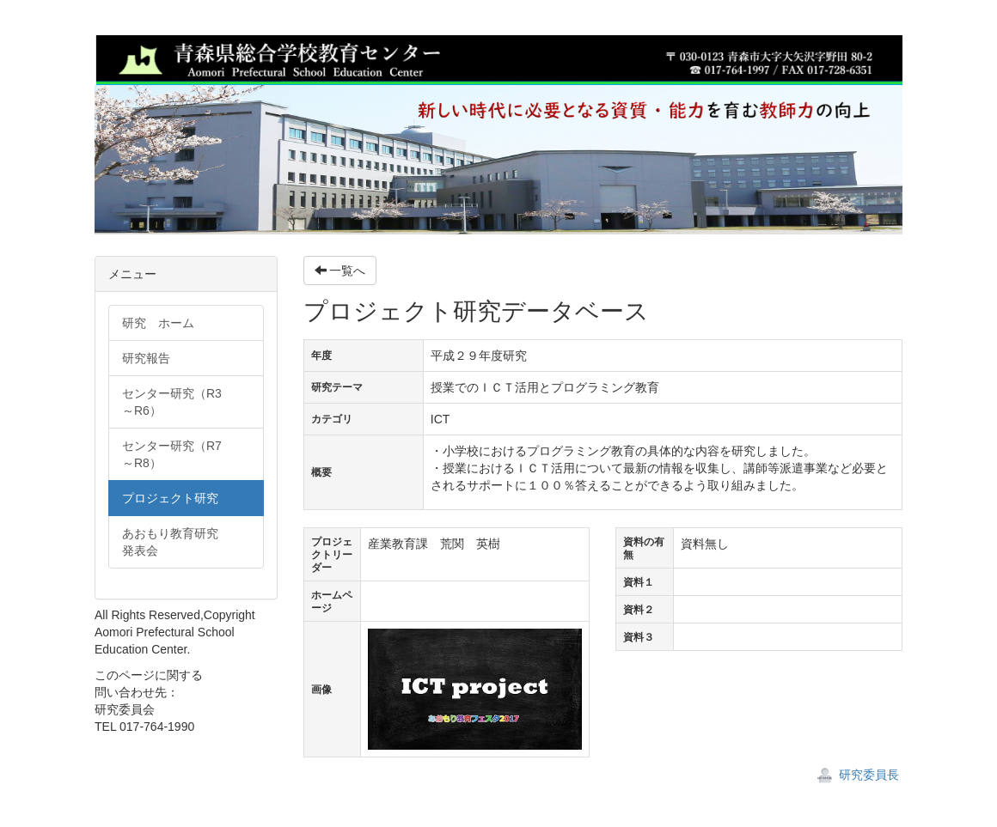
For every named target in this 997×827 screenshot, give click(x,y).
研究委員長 (858, 774)
